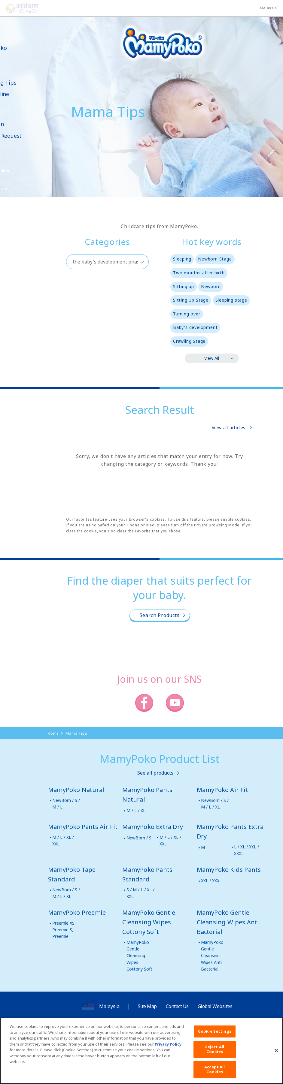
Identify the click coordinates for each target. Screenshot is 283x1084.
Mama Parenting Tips (27, 79)
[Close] (276, 1058)
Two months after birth (199, 273)
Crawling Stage (189, 341)
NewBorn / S (138, 838)
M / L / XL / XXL (63, 840)
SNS (31, 155)
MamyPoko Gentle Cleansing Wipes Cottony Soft (139, 955)
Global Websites (215, 1006)
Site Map (147, 1006)
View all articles (229, 427)
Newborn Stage (215, 259)
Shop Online (23, 94)
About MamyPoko (22, 44)
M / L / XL (135, 810)
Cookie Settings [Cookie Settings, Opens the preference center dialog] (214, 1039)
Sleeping (182, 259)
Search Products (160, 615)
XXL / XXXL (211, 881)
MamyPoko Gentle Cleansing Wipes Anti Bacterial (212, 955)
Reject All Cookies (214, 1057)
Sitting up (183, 286)
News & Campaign (21, 121)
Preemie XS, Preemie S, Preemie (64, 929)
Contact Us (177, 1006)
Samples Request (30, 135)
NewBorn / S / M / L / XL (215, 803)
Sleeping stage (231, 300)
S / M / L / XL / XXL (140, 893)
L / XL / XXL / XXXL (246, 850)
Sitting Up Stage (190, 300)
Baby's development (195, 327)
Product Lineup (18, 62)
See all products (155, 772)
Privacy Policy (168, 1052)
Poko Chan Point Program (22, 185)
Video (15, 105)
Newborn (211, 286)
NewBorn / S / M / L (66, 803)
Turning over (186, 314)
